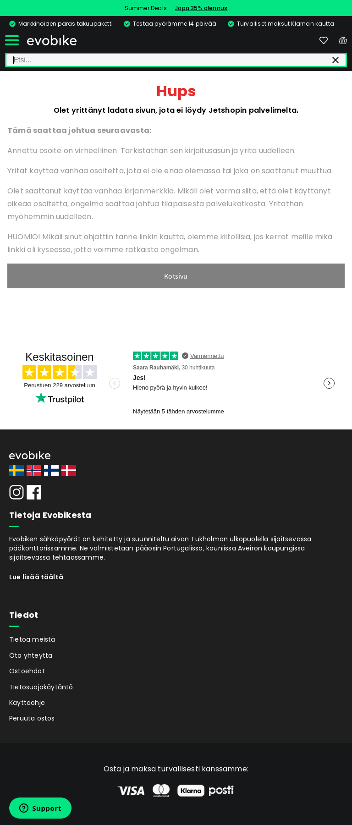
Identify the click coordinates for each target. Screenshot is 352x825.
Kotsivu (175, 275)
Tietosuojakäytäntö (41, 687)
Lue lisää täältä (36, 577)
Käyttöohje (27, 702)
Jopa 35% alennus (201, 8)
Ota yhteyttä (30, 655)
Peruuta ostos (32, 718)
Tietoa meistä (32, 639)
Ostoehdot (27, 671)
